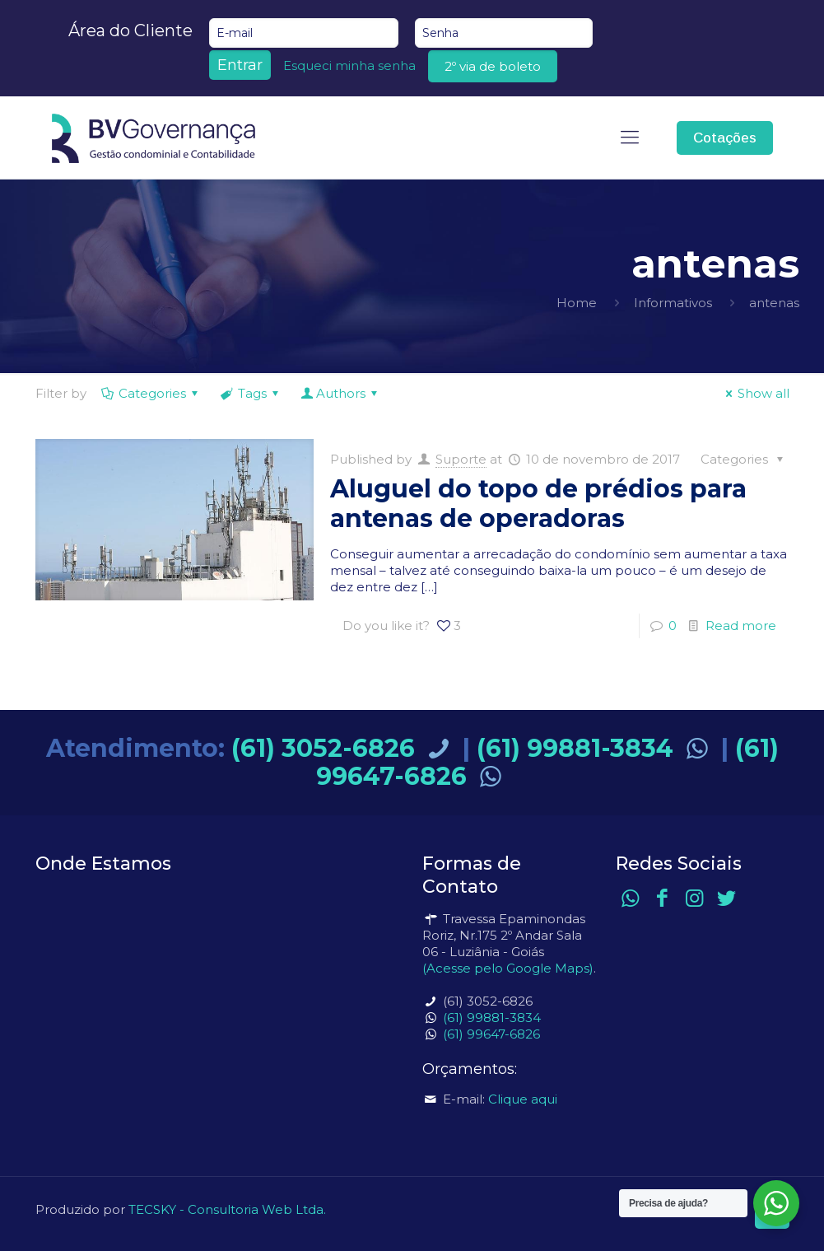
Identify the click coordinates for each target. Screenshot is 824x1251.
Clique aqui (522, 1099)
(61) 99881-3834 (596, 748)
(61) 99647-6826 (491, 1034)
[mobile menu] (630, 138)
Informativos (673, 302)
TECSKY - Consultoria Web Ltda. (227, 1209)
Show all (754, 393)
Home (576, 302)
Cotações (724, 138)
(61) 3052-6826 (343, 748)
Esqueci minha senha (349, 65)
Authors (341, 393)
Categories (151, 393)
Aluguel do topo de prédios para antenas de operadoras (538, 504)
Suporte (460, 459)
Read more (740, 625)
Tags (251, 393)
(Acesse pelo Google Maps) (508, 968)
